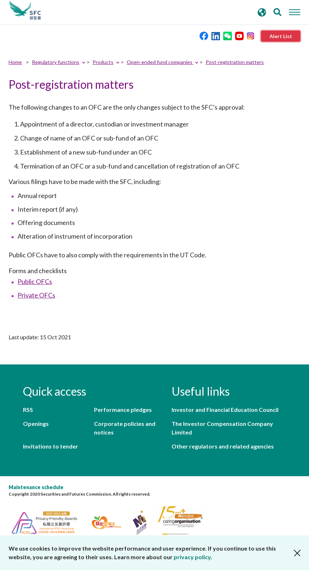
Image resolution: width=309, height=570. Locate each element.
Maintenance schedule (36, 487)
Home (15, 62)
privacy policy (192, 556)
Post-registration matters (235, 62)
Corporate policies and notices (124, 428)
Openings (36, 423)
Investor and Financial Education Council (225, 409)
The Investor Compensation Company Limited (222, 428)
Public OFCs (35, 281)
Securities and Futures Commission (25, 10)
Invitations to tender (50, 446)
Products (103, 62)
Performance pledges (123, 409)
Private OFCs (36, 295)
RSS (28, 409)
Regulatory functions (55, 62)
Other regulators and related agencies (223, 446)
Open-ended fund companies (160, 62)
